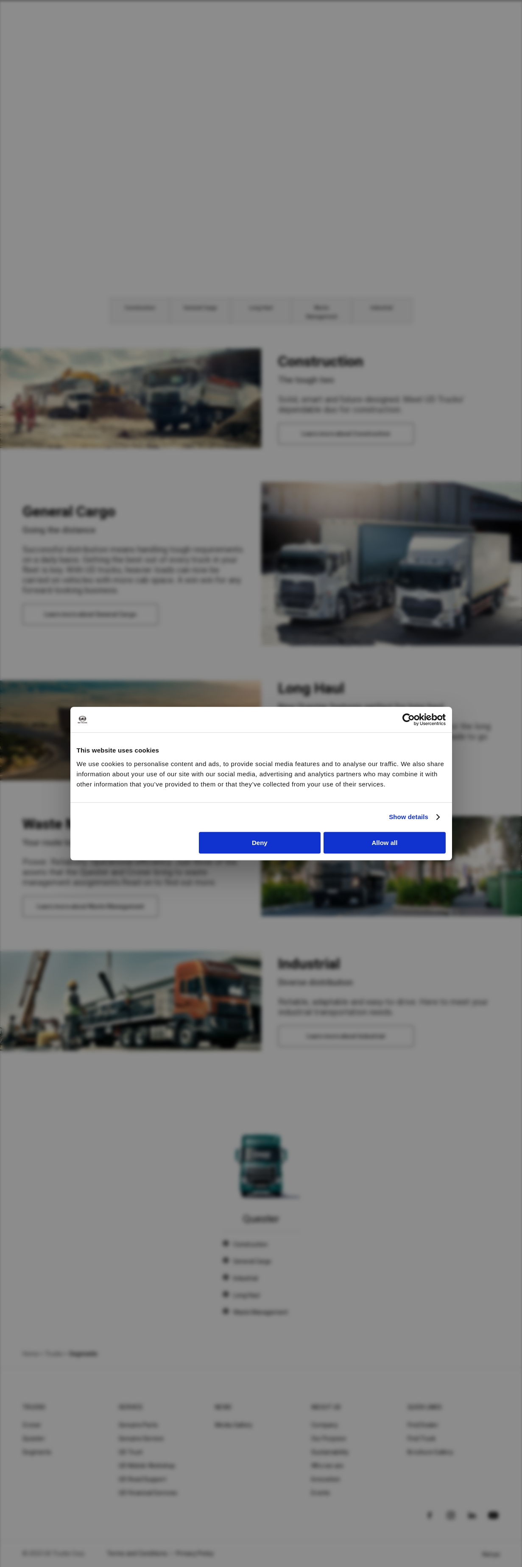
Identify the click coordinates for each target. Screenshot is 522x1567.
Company (324, 1425)
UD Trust (130, 1452)
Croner (32, 1425)
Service (131, 1407)
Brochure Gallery (430, 1452)
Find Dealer (423, 1425)
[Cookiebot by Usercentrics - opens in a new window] (408, 719)
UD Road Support (142, 1479)
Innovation (326, 1479)
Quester (33, 1438)
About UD (326, 1407)
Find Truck (422, 1438)
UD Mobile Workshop (147, 1465)
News (223, 1407)
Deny (260, 842)
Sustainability (330, 1452)
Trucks (54, 1353)
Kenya (491, 1554)
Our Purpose (328, 1438)
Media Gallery (233, 1425)
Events (320, 1492)
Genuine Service (141, 1438)
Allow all (385, 842)
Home (30, 1353)
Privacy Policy (195, 1553)
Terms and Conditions (137, 1553)
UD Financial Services (148, 1492)
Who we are (327, 1465)
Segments (36, 1452)
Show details (408, 816)
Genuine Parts (138, 1425)
